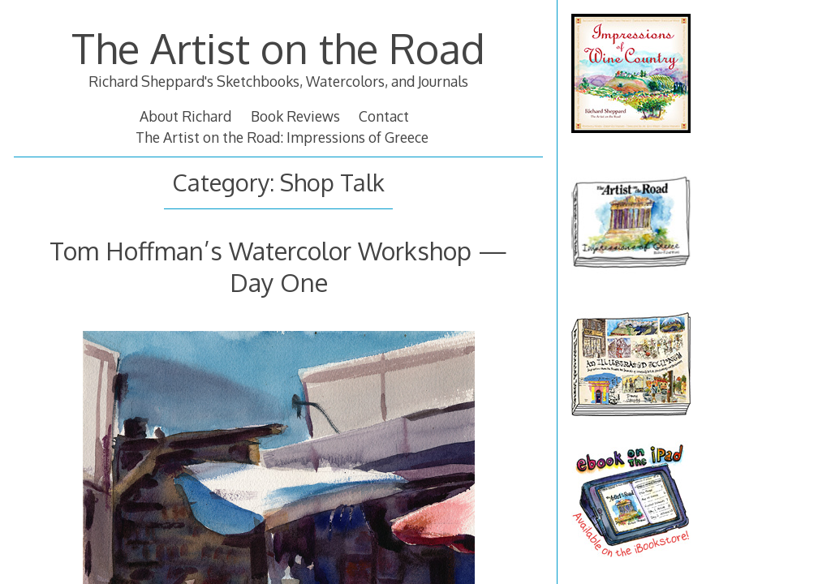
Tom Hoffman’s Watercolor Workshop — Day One (278, 265)
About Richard (185, 116)
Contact (384, 116)
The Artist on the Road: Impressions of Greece (282, 137)
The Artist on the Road (278, 48)
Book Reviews (295, 116)
